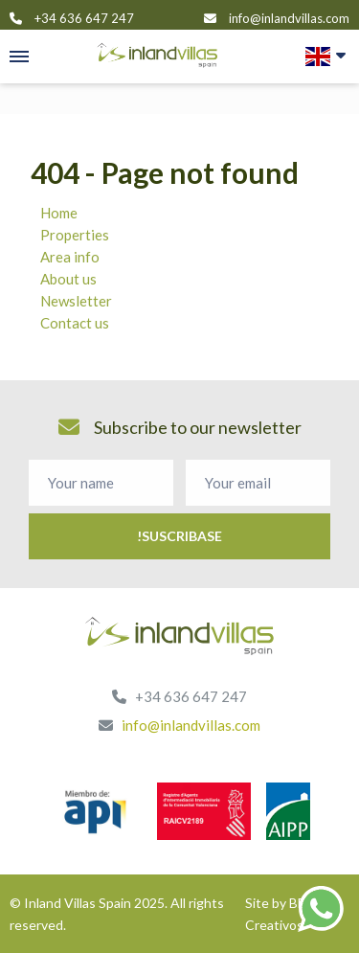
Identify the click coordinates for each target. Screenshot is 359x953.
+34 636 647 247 (84, 18)
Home (59, 212)
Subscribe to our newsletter (180, 427)
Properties (74, 234)
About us (68, 278)
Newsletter (76, 300)
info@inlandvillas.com (289, 18)
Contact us (74, 322)
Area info (70, 256)
